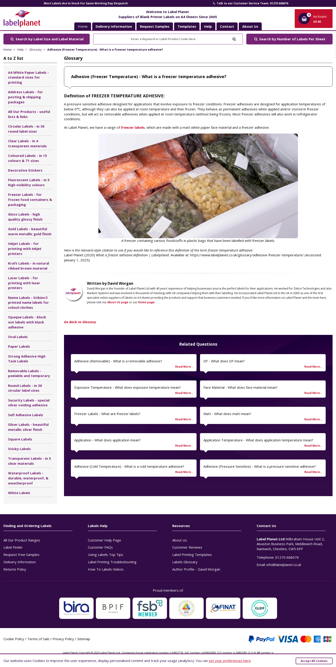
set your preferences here (230, 660)
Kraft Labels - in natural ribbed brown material (28, 266)
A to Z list (13, 58)
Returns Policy (14, 569)
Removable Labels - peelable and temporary (29, 373)
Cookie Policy (13, 639)
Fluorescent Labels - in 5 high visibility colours (29, 182)
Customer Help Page (104, 540)
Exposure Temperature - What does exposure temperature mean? (127, 387)
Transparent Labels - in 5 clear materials (29, 461)
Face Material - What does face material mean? (240, 387)
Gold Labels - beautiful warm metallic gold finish (29, 231)
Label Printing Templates (192, 554)
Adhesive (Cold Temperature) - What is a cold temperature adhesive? (129, 466)
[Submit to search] (234, 38)
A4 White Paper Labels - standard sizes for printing (28, 77)
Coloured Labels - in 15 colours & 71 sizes (27, 158)
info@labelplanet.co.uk (284, 564)
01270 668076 (287, 557)
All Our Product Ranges (21, 540)
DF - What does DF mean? (224, 361)
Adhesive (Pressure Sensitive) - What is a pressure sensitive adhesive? (259, 466)
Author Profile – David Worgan (196, 569)
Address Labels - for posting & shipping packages (25, 97)
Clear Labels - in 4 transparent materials (27, 143)
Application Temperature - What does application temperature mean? (258, 440)
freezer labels (133, 127)
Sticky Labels (19, 448)
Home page (146, 302)
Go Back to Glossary (80, 322)
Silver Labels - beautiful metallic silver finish (28, 427)
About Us (179, 540)
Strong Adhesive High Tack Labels (26, 359)
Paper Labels (19, 346)
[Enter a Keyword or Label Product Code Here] (168, 39)
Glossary (35, 49)
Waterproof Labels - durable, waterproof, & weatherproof (28, 478)
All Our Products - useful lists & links (29, 114)
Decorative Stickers (25, 170)
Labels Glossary (184, 562)
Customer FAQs (100, 547)
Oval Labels (18, 336)
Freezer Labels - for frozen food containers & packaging (30, 199)
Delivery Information (19, 562)
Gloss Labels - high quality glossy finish (25, 216)
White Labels (19, 492)
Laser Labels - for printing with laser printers (24, 283)
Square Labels (20, 439)
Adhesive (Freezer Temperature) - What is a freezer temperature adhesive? (105, 49)
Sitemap (83, 639)
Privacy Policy (63, 639)
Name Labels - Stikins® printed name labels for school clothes (28, 302)
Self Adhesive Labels (25, 415)
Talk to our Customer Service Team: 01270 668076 (250, 3)
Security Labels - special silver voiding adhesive (29, 402)
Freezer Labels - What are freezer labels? (107, 413)
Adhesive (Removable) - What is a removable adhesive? (118, 361)
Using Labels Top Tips (105, 554)
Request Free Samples (21, 554)
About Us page (117, 302)
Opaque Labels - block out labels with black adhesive (27, 322)
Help (20, 49)
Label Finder (13, 547)
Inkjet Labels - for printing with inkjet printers (25, 248)
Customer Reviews (187, 547)
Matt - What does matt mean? (227, 413)
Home (83, 26)
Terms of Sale (38, 639)
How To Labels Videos (106, 569)
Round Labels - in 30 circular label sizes (25, 388)
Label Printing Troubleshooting (112, 562)
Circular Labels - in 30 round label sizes (26, 129)
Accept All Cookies (314, 661)
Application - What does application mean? (107, 440)
